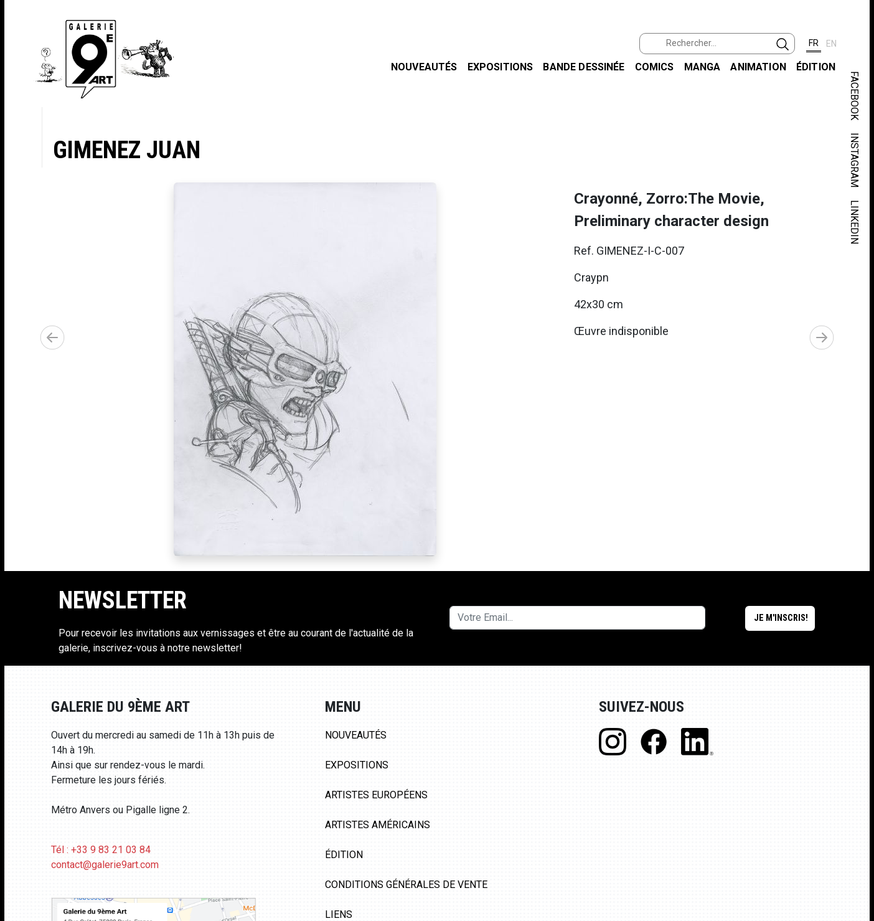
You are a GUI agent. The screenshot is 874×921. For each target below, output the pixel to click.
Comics (654, 67)
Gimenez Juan (126, 150)
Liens (338, 914)
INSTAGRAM (854, 160)
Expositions (500, 67)
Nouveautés (424, 67)
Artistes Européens (376, 795)
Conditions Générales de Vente (406, 884)
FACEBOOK (854, 95)
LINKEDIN (854, 222)
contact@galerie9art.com (105, 865)
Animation (758, 67)
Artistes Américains (377, 825)
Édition (815, 67)
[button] (821, 337)
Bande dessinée (583, 67)
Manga (702, 67)
